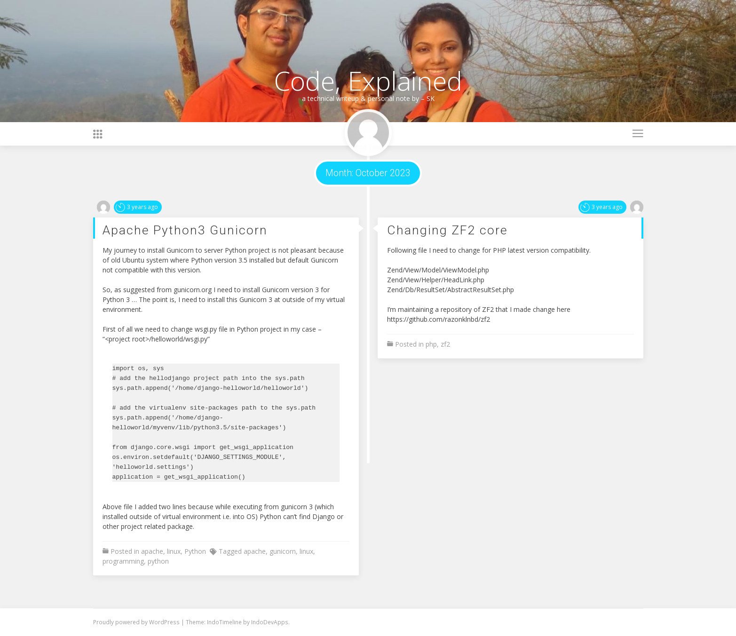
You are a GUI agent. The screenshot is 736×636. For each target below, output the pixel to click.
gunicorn (282, 551)
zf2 (445, 344)
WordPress (165, 622)
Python (195, 551)
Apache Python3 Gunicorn (185, 230)
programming (123, 561)
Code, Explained (368, 80)
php (431, 344)
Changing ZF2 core (447, 230)
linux (174, 551)
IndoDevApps (269, 622)
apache (152, 551)
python (158, 561)
